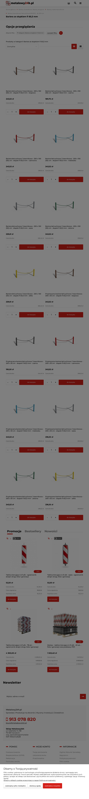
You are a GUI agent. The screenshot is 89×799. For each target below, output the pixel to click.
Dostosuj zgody (35, 786)
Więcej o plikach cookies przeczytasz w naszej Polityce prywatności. (30, 780)
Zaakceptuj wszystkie (52, 786)
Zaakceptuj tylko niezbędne (15, 786)
